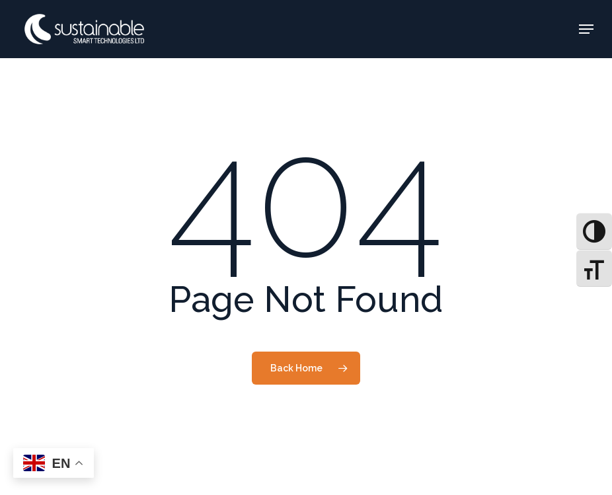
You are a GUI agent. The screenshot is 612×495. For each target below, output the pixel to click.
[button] (586, 29)
